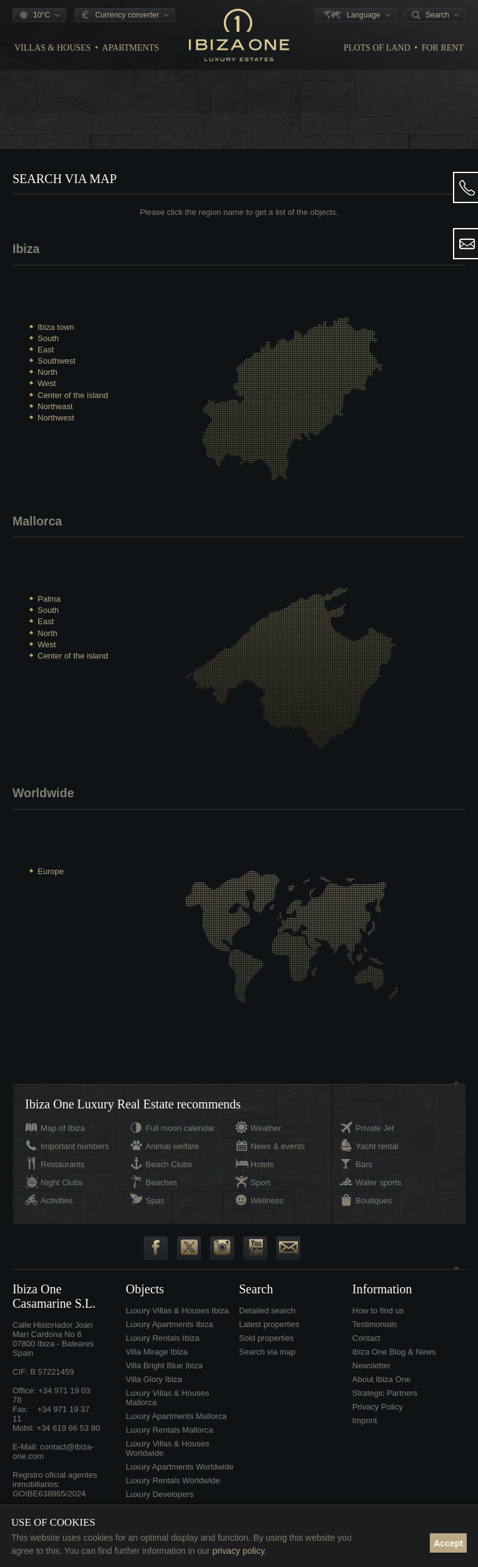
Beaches (162, 1191)
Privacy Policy (377, 1416)
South (48, 338)
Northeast (55, 406)
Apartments (130, 47)
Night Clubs (62, 1191)
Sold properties (266, 1347)
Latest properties (269, 1333)
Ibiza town (56, 327)
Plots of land (376, 47)
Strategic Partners (384, 1402)
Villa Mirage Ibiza (157, 1361)
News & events (278, 1155)
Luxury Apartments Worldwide (179, 1476)
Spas (155, 1210)
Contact (366, 1347)
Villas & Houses (52, 47)
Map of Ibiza (63, 1137)
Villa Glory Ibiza (154, 1388)
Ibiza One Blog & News (394, 1361)
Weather (266, 1137)
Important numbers (75, 1155)
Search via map (267, 1361)
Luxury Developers (159, 1503)
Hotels (262, 1173)
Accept (448, 1543)
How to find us (378, 1320)
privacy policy (238, 1551)
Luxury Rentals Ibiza (163, 1347)
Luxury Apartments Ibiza (169, 1333)
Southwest (57, 361)
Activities (57, 1210)
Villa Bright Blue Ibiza (164, 1375)
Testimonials (374, 1333)
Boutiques (373, 1210)
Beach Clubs (169, 1173)
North (48, 372)
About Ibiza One (381, 1388)
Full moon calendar (180, 1137)
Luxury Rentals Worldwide (173, 1490)
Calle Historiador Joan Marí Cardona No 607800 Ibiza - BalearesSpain (53, 1348)
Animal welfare (172, 1155)
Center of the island (73, 395)
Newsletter (371, 1375)
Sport (260, 1191)
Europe (51, 877)
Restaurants (62, 1173)
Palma (49, 602)
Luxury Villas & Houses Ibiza (177, 1320)
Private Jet (374, 1137)
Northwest (56, 417)
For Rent (443, 47)
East (46, 349)
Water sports (378, 1191)
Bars (363, 1173)
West (47, 383)
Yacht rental (376, 1155)
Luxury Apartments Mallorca (176, 1425)
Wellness (267, 1210)
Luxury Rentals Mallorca (169, 1439)
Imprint (364, 1430)
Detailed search (267, 1320)
